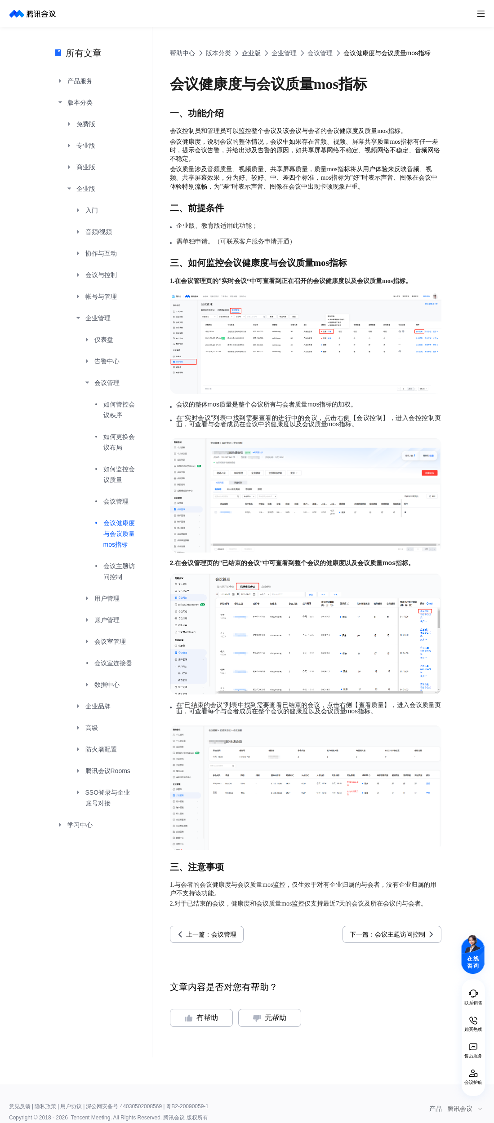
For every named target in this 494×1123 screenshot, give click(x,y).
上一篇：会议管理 (211, 934)
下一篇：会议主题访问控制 (387, 934)
